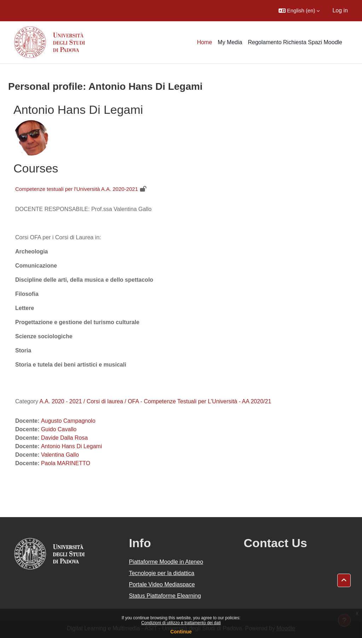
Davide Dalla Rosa (64, 438)
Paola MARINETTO (65, 463)
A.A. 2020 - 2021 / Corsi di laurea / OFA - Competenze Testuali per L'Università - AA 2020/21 (155, 401)
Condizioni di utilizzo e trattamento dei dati (181, 622)
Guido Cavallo (59, 429)
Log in (340, 10)
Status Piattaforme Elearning (165, 596)
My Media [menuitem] (230, 42)
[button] (299, 10)
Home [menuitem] (204, 42)
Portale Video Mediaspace (162, 584)
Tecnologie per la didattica (161, 573)
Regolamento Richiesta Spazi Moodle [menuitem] (295, 42)
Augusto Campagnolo (68, 421)
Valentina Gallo (60, 455)
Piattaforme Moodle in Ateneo (166, 562)
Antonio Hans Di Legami (71, 446)
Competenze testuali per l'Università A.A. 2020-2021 (76, 189)
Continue (181, 631)
